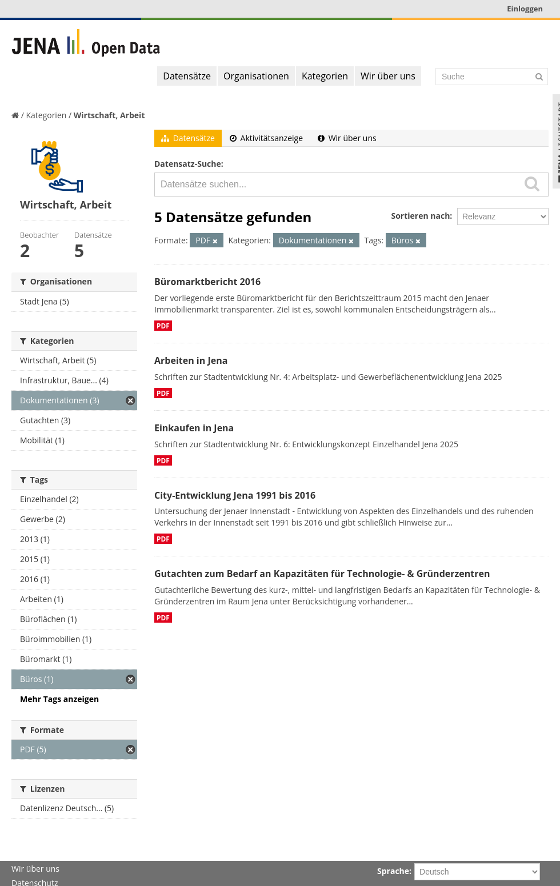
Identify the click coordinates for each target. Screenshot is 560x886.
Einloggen (525, 8)
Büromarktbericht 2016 (207, 281)
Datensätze (187, 76)
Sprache (393, 870)
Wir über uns (388, 76)
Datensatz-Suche (187, 163)
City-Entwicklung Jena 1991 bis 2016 (234, 495)
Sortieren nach (420, 215)
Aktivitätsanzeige (266, 138)
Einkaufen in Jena (194, 428)
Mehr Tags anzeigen (59, 698)
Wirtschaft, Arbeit (109, 115)
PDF (163, 325)
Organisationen (256, 76)
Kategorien (325, 76)
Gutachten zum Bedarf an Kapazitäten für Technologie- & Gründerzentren (322, 573)
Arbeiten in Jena (190, 360)
